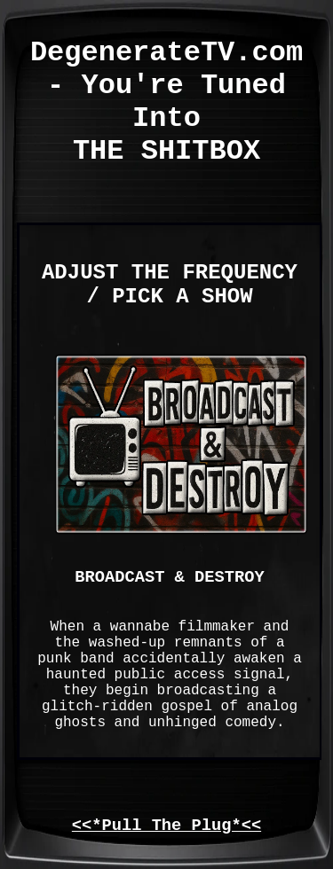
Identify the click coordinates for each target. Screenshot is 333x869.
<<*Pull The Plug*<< (166, 825)
